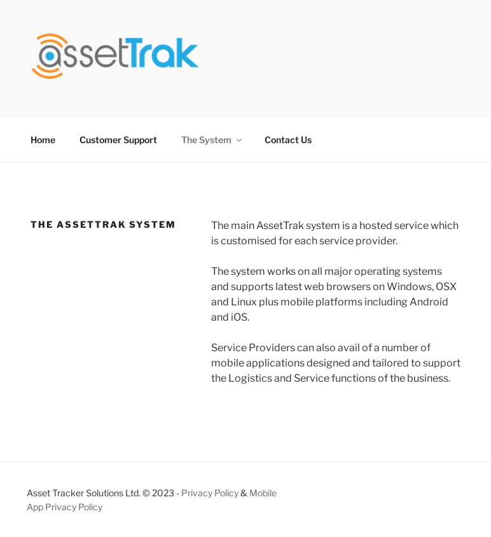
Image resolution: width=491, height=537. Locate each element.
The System (212, 139)
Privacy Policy (210, 492)
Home (43, 139)
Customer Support (118, 139)
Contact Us (288, 139)
